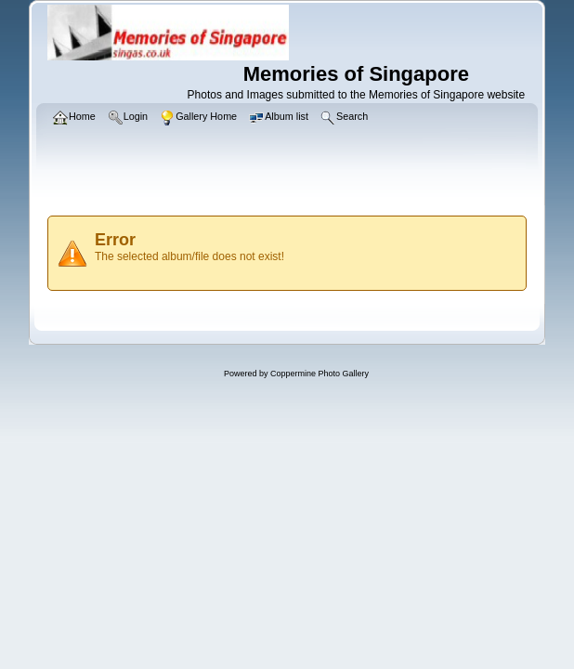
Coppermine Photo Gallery (319, 373)
